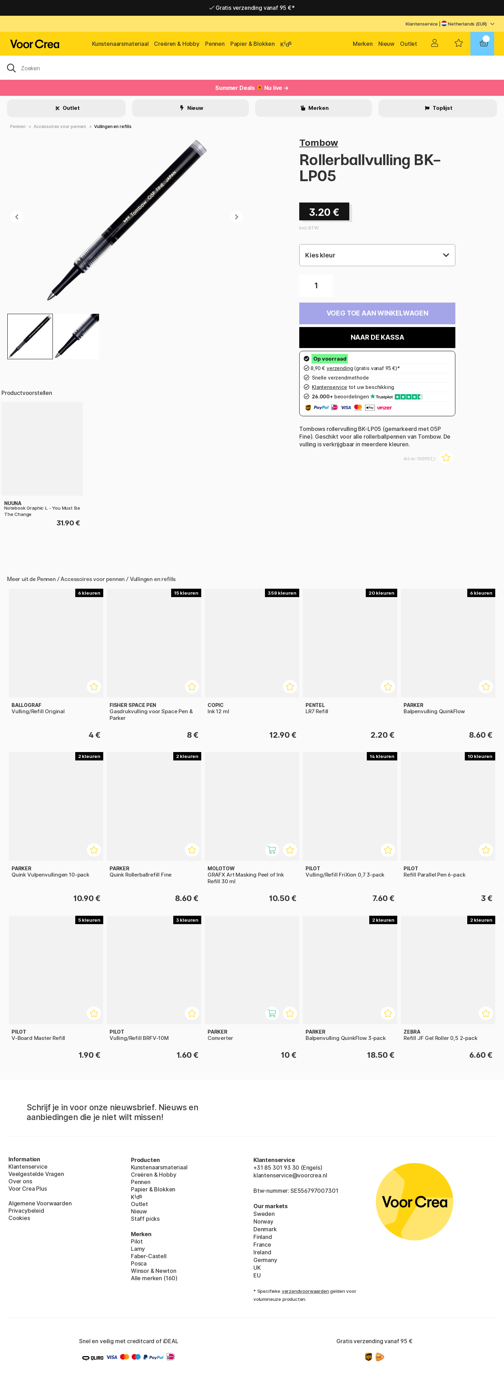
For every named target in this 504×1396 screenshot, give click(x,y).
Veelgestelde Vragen (36, 1173)
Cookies (19, 1217)
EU (257, 1275)
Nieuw (386, 43)
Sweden (264, 1213)
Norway (263, 1221)
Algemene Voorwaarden (39, 1203)
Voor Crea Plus (27, 1188)
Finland (262, 1236)
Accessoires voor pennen (60, 126)
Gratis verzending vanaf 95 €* (252, 7)
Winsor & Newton (153, 1270)
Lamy (138, 1248)
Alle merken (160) (154, 1278)
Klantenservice (422, 24)
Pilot (137, 1241)
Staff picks (145, 1218)
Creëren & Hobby (176, 43)
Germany (265, 1259)
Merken (363, 43)
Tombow (318, 142)
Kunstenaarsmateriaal (120, 43)
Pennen (215, 43)
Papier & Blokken (252, 43)
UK (257, 1267)
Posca (139, 1263)
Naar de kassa (377, 337)
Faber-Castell (149, 1256)
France (262, 1244)
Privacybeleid (26, 1210)
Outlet (408, 43)
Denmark (265, 1229)
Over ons (20, 1181)
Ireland (262, 1252)
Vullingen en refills (112, 126)
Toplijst (442, 108)
